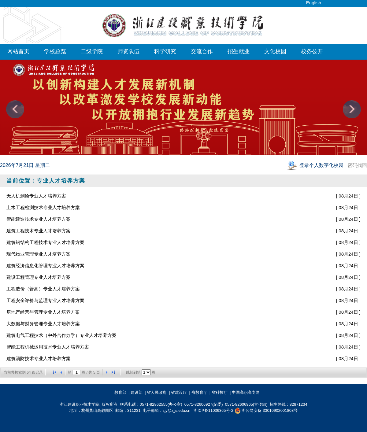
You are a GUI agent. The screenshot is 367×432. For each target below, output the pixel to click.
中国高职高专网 (247, 392)
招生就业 (239, 51)
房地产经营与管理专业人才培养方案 (43, 312)
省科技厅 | (221, 392)
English (313, 2)
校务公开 (312, 51)
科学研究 (165, 51)
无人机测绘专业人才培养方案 (36, 195)
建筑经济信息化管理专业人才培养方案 (45, 265)
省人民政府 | (158, 392)
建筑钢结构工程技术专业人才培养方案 (45, 242)
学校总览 (55, 51)
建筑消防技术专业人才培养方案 (38, 358)
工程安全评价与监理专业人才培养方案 (45, 300)
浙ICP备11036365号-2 (213, 410)
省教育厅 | (201, 392)
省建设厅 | (180, 392)
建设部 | (138, 392)
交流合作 (202, 51)
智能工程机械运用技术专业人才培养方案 (47, 346)
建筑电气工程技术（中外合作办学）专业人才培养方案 (61, 335)
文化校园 (275, 51)
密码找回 (357, 165)
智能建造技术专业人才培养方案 (38, 219)
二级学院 (92, 51)
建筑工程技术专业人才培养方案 (38, 230)
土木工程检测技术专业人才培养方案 (43, 207)
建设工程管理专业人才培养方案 (38, 277)
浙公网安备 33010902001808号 (266, 411)
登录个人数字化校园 (322, 165)
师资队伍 (128, 51)
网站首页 (18, 51)
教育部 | (122, 392)
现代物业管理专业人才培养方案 (38, 254)
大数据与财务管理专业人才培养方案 (43, 323)
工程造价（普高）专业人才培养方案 (43, 288)
